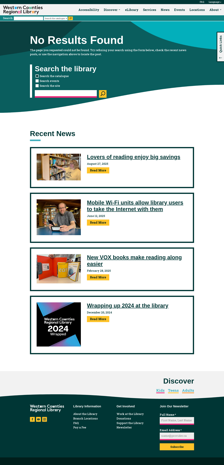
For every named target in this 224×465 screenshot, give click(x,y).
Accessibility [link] (88, 10)
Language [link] (214, 2)
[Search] (70, 18)
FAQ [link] (202, 2)
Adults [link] (188, 390)
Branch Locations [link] (85, 418)
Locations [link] (197, 10)
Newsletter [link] (124, 427)
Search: (23, 18)
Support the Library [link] (130, 423)
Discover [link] (110, 10)
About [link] (214, 10)
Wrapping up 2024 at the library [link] (127, 306)
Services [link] (149, 10)
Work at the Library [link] (130, 414)
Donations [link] (124, 418)
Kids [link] (160, 390)
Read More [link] (98, 170)
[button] (220, 47)
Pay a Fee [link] (79, 427)
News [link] (165, 10)
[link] (23, 10)
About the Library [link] (85, 414)
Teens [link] (173, 390)
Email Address (171, 430)
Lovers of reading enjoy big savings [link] (133, 157)
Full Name (168, 414)
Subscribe (177, 447)
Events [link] (179, 10)
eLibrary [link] (131, 10)
